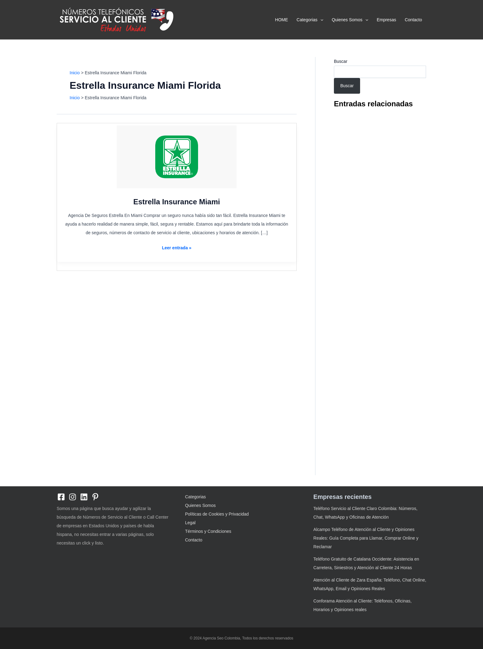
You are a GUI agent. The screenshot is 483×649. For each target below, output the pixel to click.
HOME (281, 19)
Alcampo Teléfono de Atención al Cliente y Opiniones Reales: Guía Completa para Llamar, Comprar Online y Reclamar (365, 538)
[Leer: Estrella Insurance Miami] (176, 157)
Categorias (310, 19)
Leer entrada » (177, 247)
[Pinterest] (95, 497)
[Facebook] (61, 497)
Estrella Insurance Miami (176, 202)
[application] (320, 19)
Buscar (340, 61)
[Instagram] (72, 497)
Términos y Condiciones (208, 531)
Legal (190, 522)
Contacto (413, 19)
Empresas (386, 19)
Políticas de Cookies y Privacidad (217, 514)
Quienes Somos (350, 19)
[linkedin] (84, 497)
